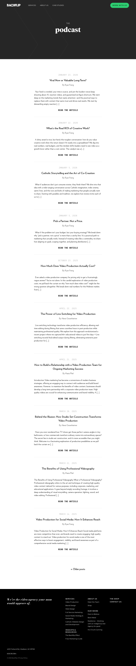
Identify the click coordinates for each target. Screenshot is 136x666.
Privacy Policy (22, 658)
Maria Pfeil (69, 373)
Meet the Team (93, 602)
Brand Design (70, 605)
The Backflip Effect (72, 635)
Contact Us (115, 602)
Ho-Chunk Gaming (95, 630)
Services (32, 5)
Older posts (78, 569)
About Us (44, 5)
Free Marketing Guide (73, 639)
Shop (90, 605)
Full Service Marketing (73, 612)
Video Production (72, 602)
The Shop (114, 599)
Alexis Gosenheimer (69, 319)
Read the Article (68, 110)
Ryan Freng (69, 85)
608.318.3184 (11, 654)
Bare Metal (92, 618)
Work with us (119, 5)
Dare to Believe (93, 614)
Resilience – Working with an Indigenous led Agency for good (96, 623)
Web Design (70, 609)
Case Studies (58, 5)
